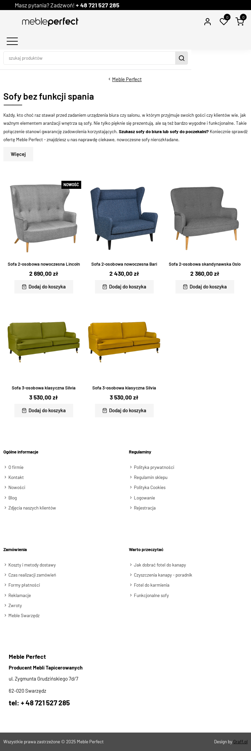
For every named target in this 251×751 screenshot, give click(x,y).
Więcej (18, 154)
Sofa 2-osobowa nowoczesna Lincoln (44, 264)
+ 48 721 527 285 (104, 5)
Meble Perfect (127, 79)
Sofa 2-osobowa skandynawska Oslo (205, 264)
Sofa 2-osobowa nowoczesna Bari (124, 264)
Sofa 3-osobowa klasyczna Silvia (44, 387)
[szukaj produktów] (119, 58)
